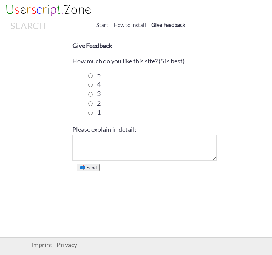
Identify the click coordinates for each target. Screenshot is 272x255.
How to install (130, 25)
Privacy (67, 245)
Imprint (41, 245)
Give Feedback (168, 25)
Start (102, 25)
